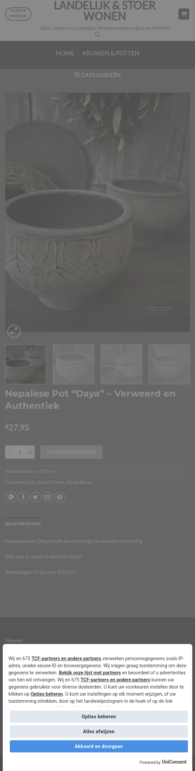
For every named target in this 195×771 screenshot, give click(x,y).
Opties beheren (47, 694)
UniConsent (174, 762)
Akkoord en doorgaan (99, 746)
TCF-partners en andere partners (66, 658)
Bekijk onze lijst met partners (90, 672)
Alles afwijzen (98, 731)
